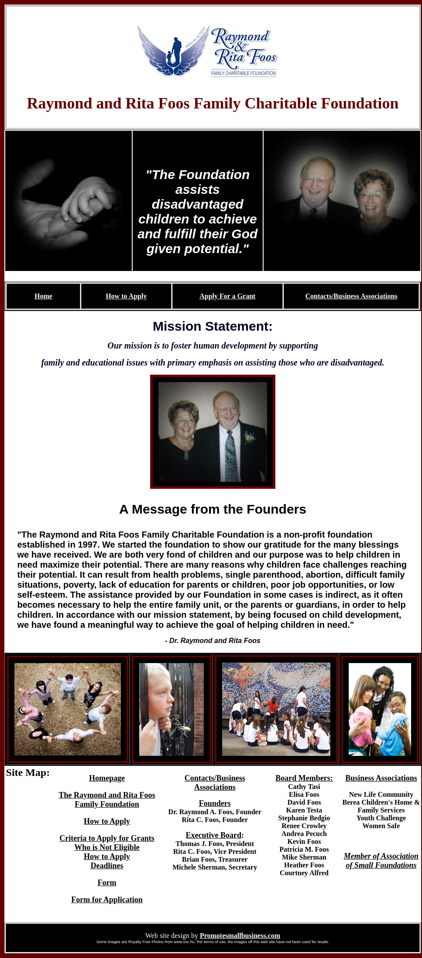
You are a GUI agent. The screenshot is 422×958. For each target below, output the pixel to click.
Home (43, 296)
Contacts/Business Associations (351, 296)
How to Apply (126, 296)
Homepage (107, 778)
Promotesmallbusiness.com (240, 935)
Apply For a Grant (227, 296)
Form (107, 882)
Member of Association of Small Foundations (381, 861)
